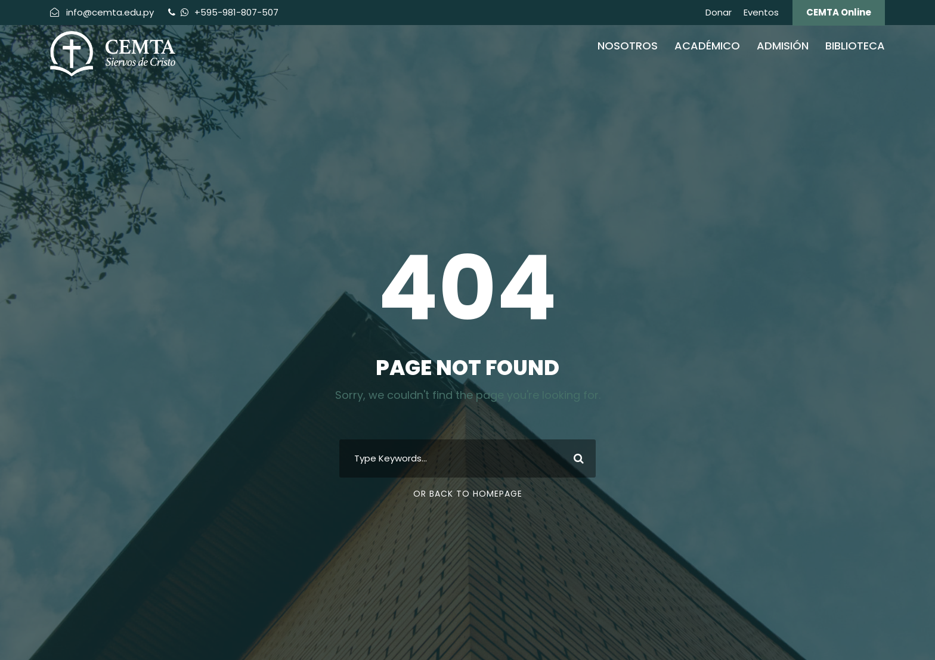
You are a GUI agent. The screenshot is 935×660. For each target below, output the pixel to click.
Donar (718, 12)
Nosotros (627, 45)
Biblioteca (855, 45)
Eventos (761, 12)
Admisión (783, 45)
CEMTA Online (838, 12)
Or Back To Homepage (467, 494)
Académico (707, 45)
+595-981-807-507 (235, 12)
